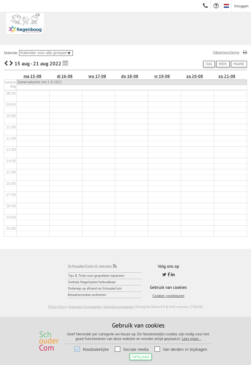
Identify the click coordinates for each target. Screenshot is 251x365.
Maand (238, 63)
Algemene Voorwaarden (85, 307)
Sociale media (136, 349)
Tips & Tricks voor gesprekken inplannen (96, 276)
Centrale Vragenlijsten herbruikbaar (92, 282)
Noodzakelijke (96, 349)
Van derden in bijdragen (185, 349)
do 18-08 (129, 76)
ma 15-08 (32, 76)
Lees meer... (191, 338)
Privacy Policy (57, 307)
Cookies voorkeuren (168, 295)
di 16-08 (65, 76)
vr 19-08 (162, 76)
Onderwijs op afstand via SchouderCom (95, 288)
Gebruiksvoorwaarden (119, 307)
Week (223, 63)
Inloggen (241, 5)
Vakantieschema (226, 52)
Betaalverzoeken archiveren (87, 295)
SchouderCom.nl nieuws (90, 266)
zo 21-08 (226, 76)
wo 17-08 (97, 76)
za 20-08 (194, 76)
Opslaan (140, 357)
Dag (209, 63)
